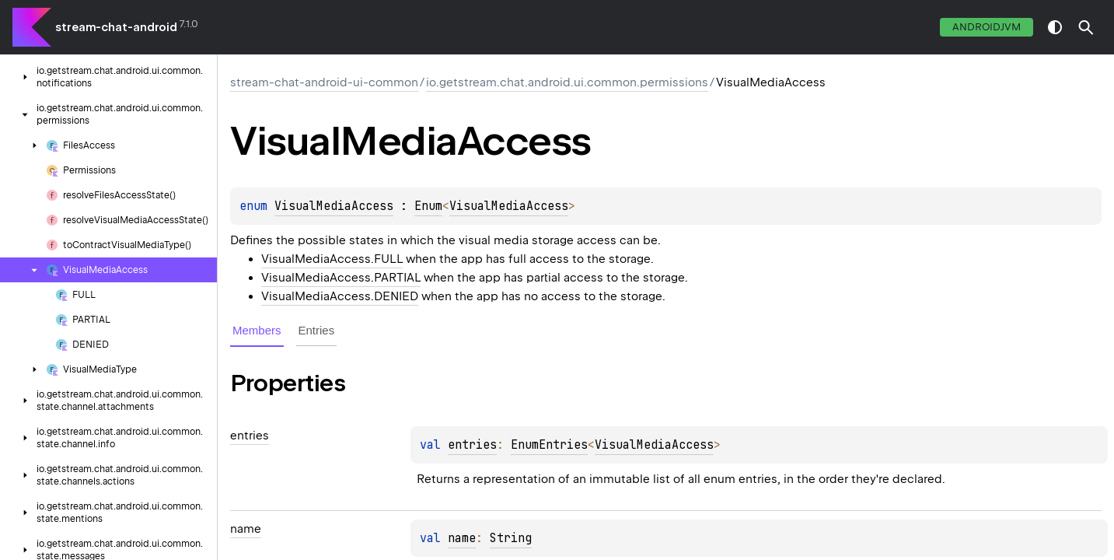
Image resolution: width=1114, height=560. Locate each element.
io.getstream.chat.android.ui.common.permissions (567, 82)
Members (256, 330)
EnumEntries (549, 445)
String (511, 538)
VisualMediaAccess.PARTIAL (341, 278)
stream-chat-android (116, 27)
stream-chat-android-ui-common (324, 82)
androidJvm (986, 27)
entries (472, 445)
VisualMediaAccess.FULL (332, 259)
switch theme (1054, 27)
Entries (317, 330)
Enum (428, 206)
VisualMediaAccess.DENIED (339, 296)
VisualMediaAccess (333, 206)
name (462, 538)
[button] (1086, 27)
